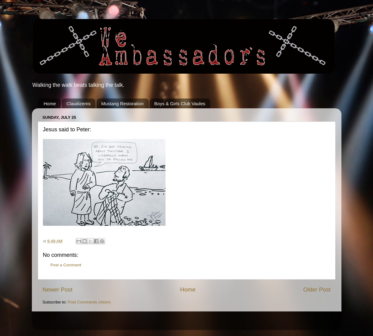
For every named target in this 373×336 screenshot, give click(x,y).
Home (50, 103)
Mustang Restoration (122, 103)
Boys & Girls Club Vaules (179, 103)
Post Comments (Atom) (89, 302)
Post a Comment (66, 265)
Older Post (316, 289)
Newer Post (58, 289)
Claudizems (78, 103)
